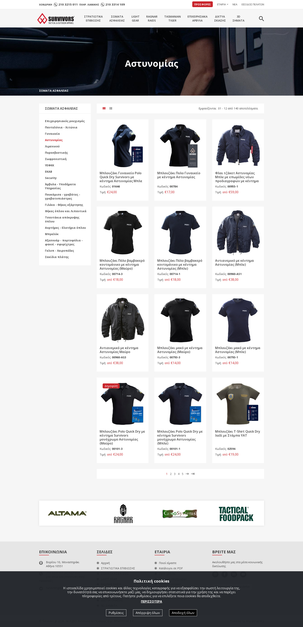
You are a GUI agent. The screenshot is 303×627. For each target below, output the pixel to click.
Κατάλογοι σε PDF (169, 568)
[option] (67, 513)
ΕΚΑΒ (48, 171)
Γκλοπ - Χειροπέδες (59, 250)
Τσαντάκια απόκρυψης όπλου (62, 219)
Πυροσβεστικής (56, 152)
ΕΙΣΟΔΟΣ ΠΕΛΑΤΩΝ (253, 4)
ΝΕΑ (235, 4)
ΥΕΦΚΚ (49, 165)
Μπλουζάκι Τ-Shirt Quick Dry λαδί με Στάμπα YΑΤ (237, 433)
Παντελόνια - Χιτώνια (61, 127)
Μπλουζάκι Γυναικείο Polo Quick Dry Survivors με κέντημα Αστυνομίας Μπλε (121, 177)
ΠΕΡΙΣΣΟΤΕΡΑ (151, 601)
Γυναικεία (52, 134)
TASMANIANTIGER (172, 18)
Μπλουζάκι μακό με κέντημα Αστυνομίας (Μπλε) (237, 350)
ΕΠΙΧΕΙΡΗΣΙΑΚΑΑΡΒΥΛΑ (197, 18)
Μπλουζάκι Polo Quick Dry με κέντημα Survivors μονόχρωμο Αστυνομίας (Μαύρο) (122, 437)
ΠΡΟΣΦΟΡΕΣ (202, 4)
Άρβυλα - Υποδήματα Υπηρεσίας (60, 186)
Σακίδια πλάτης (57, 257)
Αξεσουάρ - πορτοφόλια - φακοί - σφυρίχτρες (64, 242)
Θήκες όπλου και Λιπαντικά (65, 211)
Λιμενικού (52, 146)
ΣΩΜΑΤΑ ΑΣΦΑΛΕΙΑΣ (53, 90)
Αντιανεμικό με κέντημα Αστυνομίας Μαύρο (119, 350)
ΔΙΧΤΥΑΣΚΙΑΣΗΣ (220, 18)
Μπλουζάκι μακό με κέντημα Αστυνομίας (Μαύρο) (180, 350)
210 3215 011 (68, 4)
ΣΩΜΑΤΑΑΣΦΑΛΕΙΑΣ (117, 18)
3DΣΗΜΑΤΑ (238, 18)
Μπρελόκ (52, 234)
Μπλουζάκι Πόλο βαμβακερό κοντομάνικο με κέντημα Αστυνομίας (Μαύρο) (122, 264)
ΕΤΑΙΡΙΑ (221, 4)
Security (51, 178)
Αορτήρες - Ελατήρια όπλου (65, 228)
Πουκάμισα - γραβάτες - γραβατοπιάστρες (62, 196)
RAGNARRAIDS (152, 18)
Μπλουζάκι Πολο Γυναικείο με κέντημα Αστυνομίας (178, 175)
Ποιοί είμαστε (165, 563)
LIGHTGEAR (135, 18)
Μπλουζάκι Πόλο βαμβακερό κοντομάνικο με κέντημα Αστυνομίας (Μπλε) (179, 264)
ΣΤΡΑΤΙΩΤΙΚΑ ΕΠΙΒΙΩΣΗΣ (116, 568)
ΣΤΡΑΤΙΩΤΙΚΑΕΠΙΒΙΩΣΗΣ (93, 18)
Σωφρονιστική (56, 159)
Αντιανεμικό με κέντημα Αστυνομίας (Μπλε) (234, 262)
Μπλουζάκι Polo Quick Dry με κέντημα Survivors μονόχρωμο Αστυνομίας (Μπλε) (180, 437)
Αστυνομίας (54, 140)
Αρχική (103, 563)
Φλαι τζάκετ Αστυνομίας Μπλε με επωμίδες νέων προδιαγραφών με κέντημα (237, 177)
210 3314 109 (115, 4)
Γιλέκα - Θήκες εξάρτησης (64, 205)
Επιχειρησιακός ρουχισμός (65, 121)
